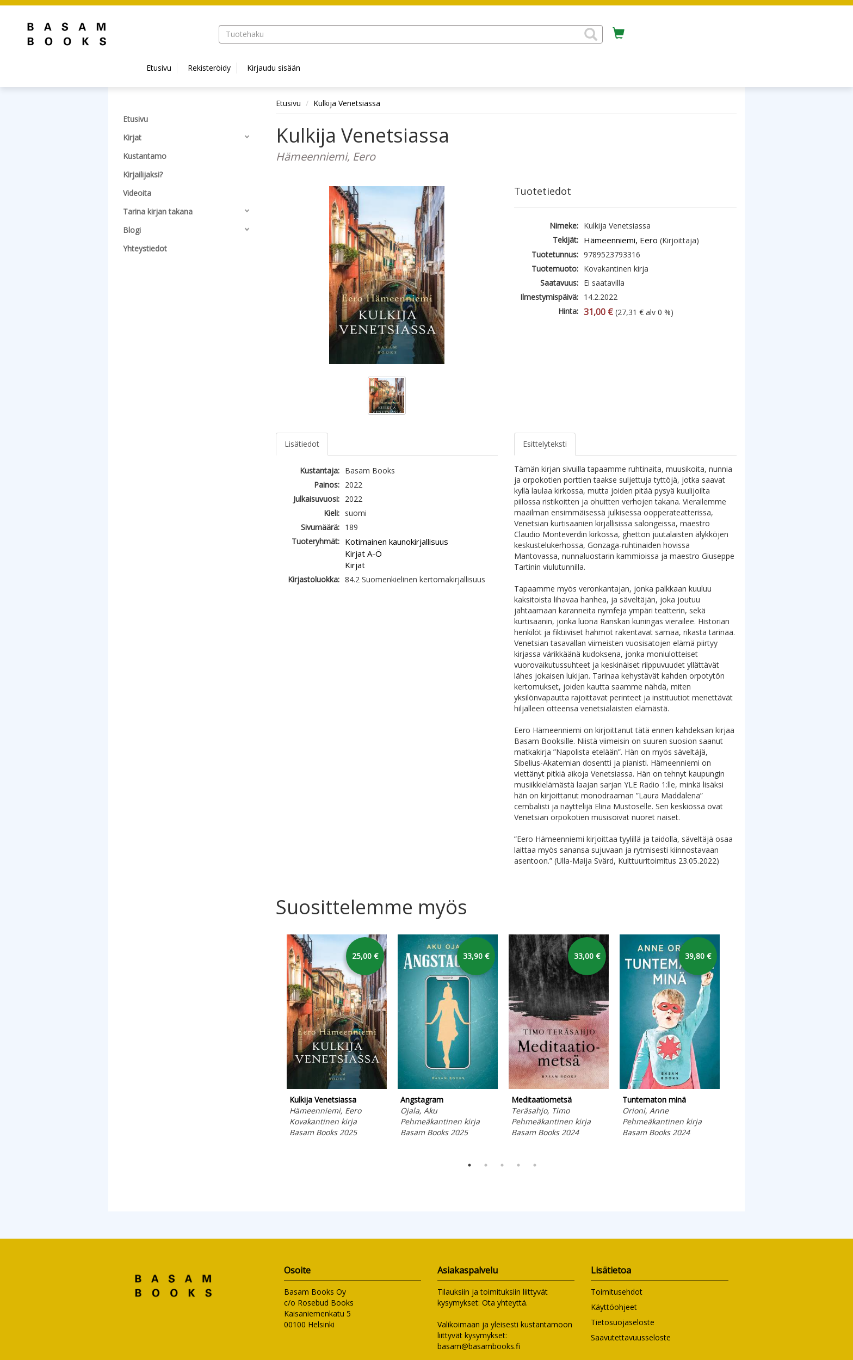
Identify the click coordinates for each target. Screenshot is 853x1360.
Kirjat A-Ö (363, 553)
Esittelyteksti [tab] (545, 444)
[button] (590, 34)
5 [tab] (534, 1165)
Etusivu (158, 68)
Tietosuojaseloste (622, 1322)
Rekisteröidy (209, 68)
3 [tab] (502, 1165)
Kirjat (355, 564)
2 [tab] (485, 1165)
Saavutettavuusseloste (631, 1337)
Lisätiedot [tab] (302, 444)
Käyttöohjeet (614, 1307)
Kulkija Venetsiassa (346, 103)
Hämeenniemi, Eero (621, 240)
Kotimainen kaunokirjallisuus (396, 541)
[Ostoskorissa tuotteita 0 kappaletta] (618, 33)
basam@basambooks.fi (478, 1346)
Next (731, 1043)
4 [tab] (518, 1165)
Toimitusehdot (616, 1292)
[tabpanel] (336, 1038)
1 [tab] (469, 1165)
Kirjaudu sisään (273, 68)
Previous (273, 1043)
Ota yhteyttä (504, 1302)
